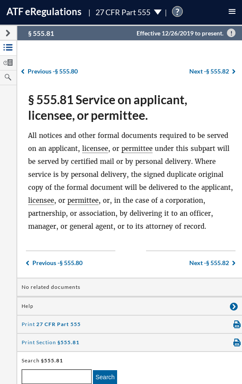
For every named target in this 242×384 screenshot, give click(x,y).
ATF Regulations (44, 11)
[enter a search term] (57, 376)
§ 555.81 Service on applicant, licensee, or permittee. (107, 107)
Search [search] (105, 377)
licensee (95, 148)
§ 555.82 (209, 71)
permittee (137, 148)
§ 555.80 (53, 71)
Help (27, 306)
